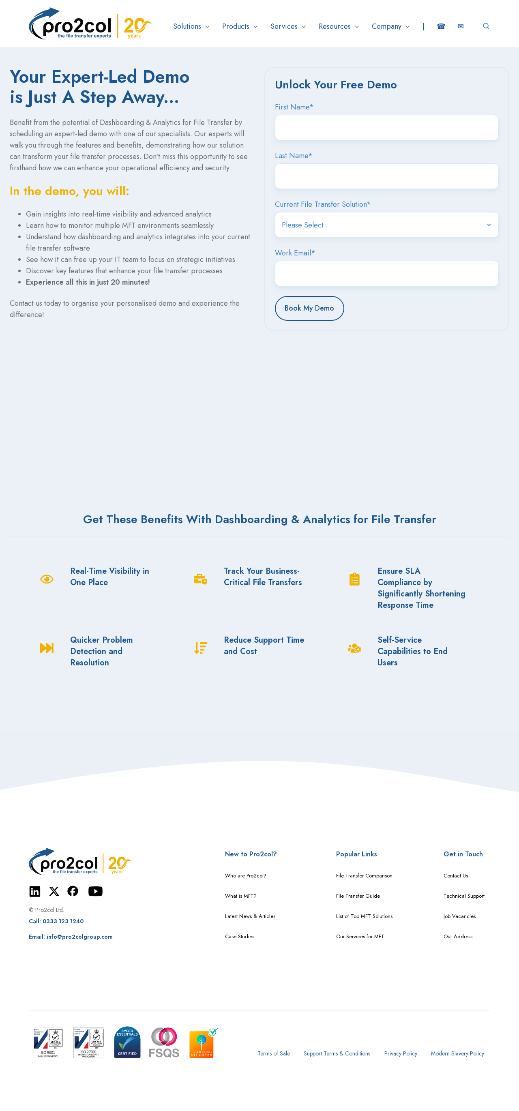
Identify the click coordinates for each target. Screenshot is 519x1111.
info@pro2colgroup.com (80, 937)
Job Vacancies (460, 916)
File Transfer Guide (358, 896)
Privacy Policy (400, 1053)
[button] (191, 26)
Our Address (458, 936)
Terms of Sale (273, 1053)
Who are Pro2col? (245, 875)
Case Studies (239, 936)
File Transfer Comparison (364, 875)
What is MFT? (241, 896)
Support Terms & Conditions (337, 1053)
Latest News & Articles (250, 916)
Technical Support (464, 896)
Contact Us (456, 875)
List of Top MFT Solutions (364, 916)
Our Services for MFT (360, 936)
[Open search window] (486, 26)
